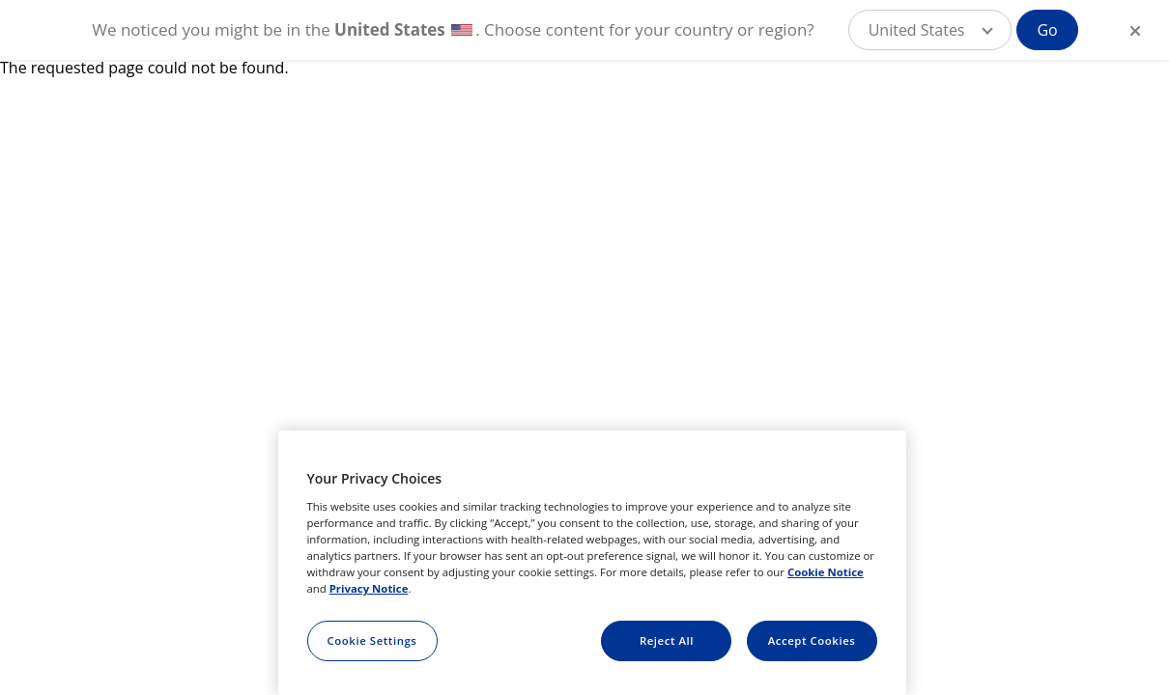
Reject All (667, 640)
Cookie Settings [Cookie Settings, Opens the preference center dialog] (372, 640)
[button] (930, 30)
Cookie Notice (825, 572)
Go (1047, 30)
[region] (592, 563)
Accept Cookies (812, 640)
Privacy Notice (369, 588)
